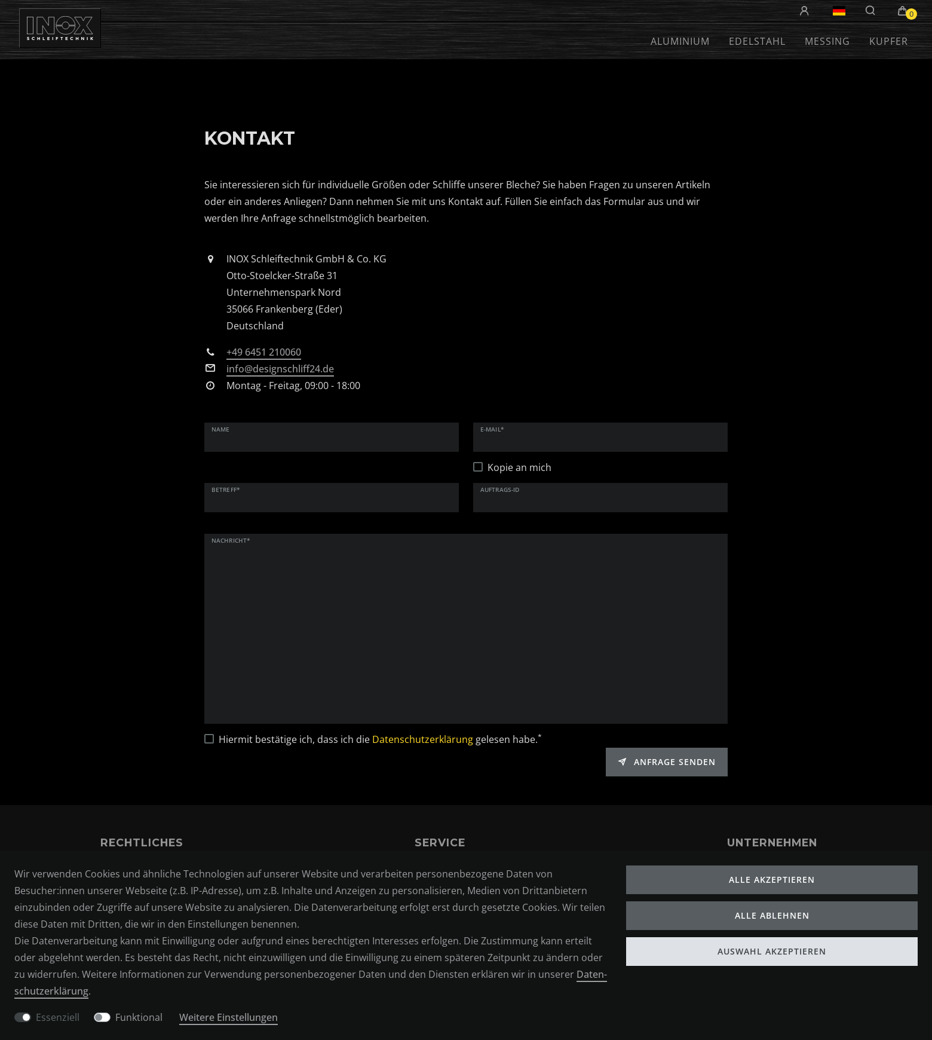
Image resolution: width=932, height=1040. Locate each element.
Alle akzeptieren (772, 879)
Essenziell (57, 1017)
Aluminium (680, 41)
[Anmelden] (806, 11)
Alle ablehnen (772, 915)
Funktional (139, 1017)
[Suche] (871, 11)
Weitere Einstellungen (228, 1017)
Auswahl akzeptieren (772, 951)
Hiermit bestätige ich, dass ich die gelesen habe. (380, 739)
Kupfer (888, 41)
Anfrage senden (667, 761)
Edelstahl (757, 41)
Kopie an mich (519, 467)
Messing (827, 41)
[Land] (839, 11)
